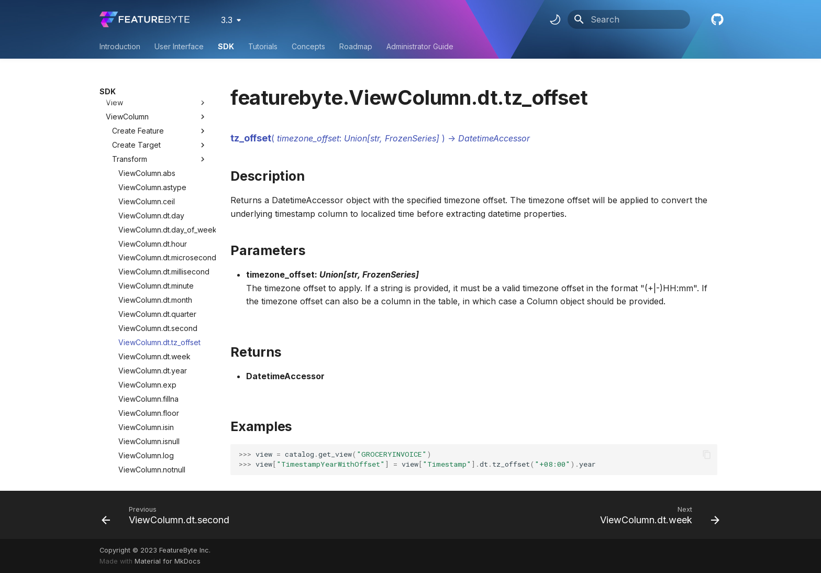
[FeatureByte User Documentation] (144, 19)
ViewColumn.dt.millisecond (162, 159)
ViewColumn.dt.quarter (157, 201)
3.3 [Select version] (226, 20)
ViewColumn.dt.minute (156, 173)
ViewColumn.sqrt (147, 385)
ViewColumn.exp (147, 272)
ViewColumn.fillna (148, 286)
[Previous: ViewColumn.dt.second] (168, 515)
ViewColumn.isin (146, 315)
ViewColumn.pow (148, 371)
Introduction (119, 46)
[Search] (629, 19)
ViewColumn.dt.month (155, 187)
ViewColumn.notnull (151, 357)
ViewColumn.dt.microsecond (162, 145)
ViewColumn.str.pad (152, 455)
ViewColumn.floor (148, 300)
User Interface (179, 46)
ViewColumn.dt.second (157, 216)
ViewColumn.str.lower (155, 427)
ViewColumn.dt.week (154, 244)
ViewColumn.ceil (146, 89)
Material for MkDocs (168, 561)
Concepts (308, 46)
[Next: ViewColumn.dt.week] (657, 515)
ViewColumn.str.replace (158, 470)
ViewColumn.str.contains (159, 399)
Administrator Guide (419, 46)
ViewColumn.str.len (150, 413)
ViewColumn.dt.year (152, 258)
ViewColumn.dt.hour (152, 131)
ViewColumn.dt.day (151, 103)
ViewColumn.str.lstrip (153, 441)
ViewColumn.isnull (149, 329)
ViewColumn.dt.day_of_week (162, 117)
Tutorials (263, 46)
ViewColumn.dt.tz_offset (159, 230)
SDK (226, 46)
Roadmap (355, 46)
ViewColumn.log (146, 343)
